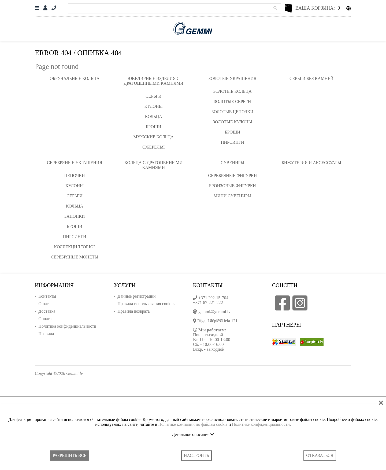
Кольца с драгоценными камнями (153, 165)
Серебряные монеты (74, 257)
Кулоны (153, 106)
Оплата (44, 318)
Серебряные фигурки (232, 175)
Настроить (196, 455)
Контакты (47, 296)
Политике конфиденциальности (261, 424)
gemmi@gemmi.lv (214, 311)
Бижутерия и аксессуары (312, 162)
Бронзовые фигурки (232, 185)
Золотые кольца (232, 91)
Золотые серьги (232, 101)
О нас (43, 303)
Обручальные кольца (74, 78)
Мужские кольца (153, 137)
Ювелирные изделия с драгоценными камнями (153, 81)
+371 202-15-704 (213, 297)
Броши (153, 126)
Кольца (153, 116)
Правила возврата (133, 311)
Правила (46, 333)
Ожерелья (153, 147)
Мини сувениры (232, 196)
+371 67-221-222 (208, 302)
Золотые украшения (233, 78)
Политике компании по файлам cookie (193, 424)
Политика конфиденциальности (67, 326)
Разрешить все (69, 455)
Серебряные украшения (74, 162)
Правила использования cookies (146, 303)
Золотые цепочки (232, 111)
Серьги (153, 96)
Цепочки (74, 175)
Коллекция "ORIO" (74, 247)
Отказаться (319, 455)
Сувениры (232, 162)
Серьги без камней (311, 78)
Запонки (74, 216)
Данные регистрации (136, 296)
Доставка (46, 311)
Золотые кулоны (232, 122)
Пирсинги (232, 142)
